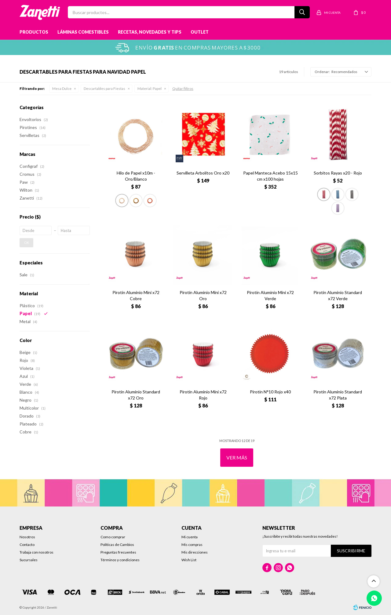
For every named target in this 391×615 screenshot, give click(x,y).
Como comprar (112, 537)
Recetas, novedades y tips (149, 32)
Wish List (188, 560)
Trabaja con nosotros (36, 552)
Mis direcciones (194, 552)
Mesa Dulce (61, 88)
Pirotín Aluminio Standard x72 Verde (337, 295)
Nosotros (27, 537)
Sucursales (29, 560)
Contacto (27, 544)
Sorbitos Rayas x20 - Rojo (338, 172)
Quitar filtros (182, 88)
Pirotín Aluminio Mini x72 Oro (203, 295)
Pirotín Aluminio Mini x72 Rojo (203, 394)
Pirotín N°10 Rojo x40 (270, 391)
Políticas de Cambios (117, 544)
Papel (149, 88)
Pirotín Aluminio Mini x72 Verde (270, 295)
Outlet (200, 32)
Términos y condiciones (120, 560)
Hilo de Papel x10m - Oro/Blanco (136, 176)
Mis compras (192, 544)
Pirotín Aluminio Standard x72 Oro (135, 394)
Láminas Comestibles (83, 32)
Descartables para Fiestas (104, 88)
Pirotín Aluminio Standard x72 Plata (337, 394)
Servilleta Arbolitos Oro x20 (203, 172)
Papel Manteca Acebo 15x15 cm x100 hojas (270, 176)
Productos (34, 32)
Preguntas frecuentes (118, 552)
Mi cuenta (189, 537)
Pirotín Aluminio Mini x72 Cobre (135, 295)
